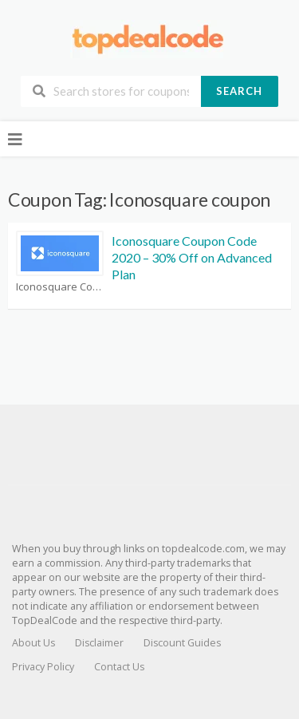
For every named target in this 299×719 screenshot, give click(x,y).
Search (239, 91)
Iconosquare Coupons (60, 287)
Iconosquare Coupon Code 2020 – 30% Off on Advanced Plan (192, 257)
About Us (33, 643)
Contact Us (119, 667)
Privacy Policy (43, 667)
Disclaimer (99, 643)
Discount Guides (182, 643)
